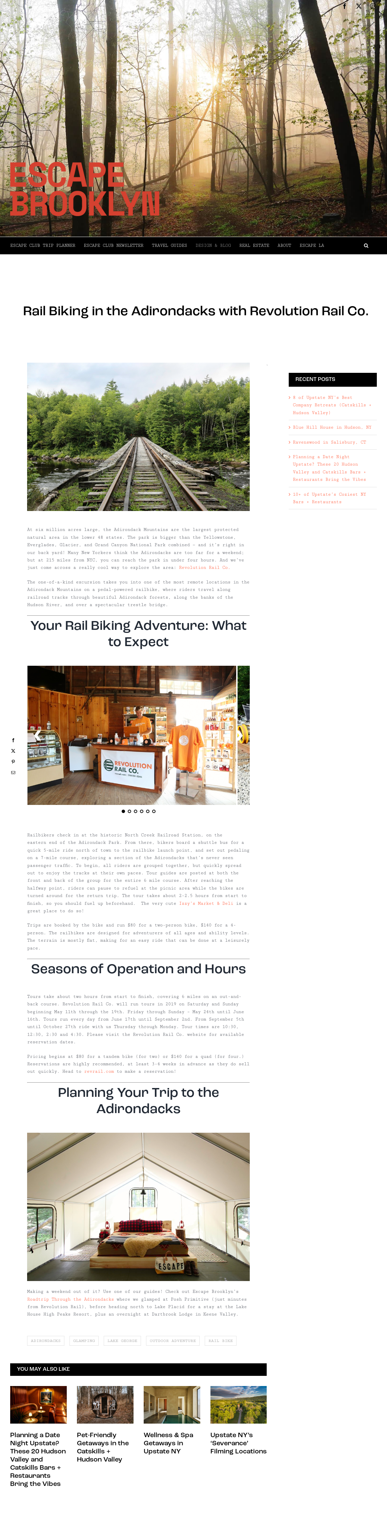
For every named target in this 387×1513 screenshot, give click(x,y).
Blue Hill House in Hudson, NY (332, 427)
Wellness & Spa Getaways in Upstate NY (168, 1443)
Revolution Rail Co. (204, 567)
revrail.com (99, 1071)
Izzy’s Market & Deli (206, 903)
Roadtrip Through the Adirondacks (70, 1299)
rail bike (220, 1341)
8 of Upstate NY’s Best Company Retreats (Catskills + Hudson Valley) (332, 405)
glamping (84, 1341)
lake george (122, 1341)
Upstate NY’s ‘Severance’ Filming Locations (238, 1443)
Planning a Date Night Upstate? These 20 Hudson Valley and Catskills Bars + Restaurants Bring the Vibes (38, 1460)
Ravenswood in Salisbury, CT (329, 442)
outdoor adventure (173, 1341)
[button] (350, 245)
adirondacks (46, 1341)
